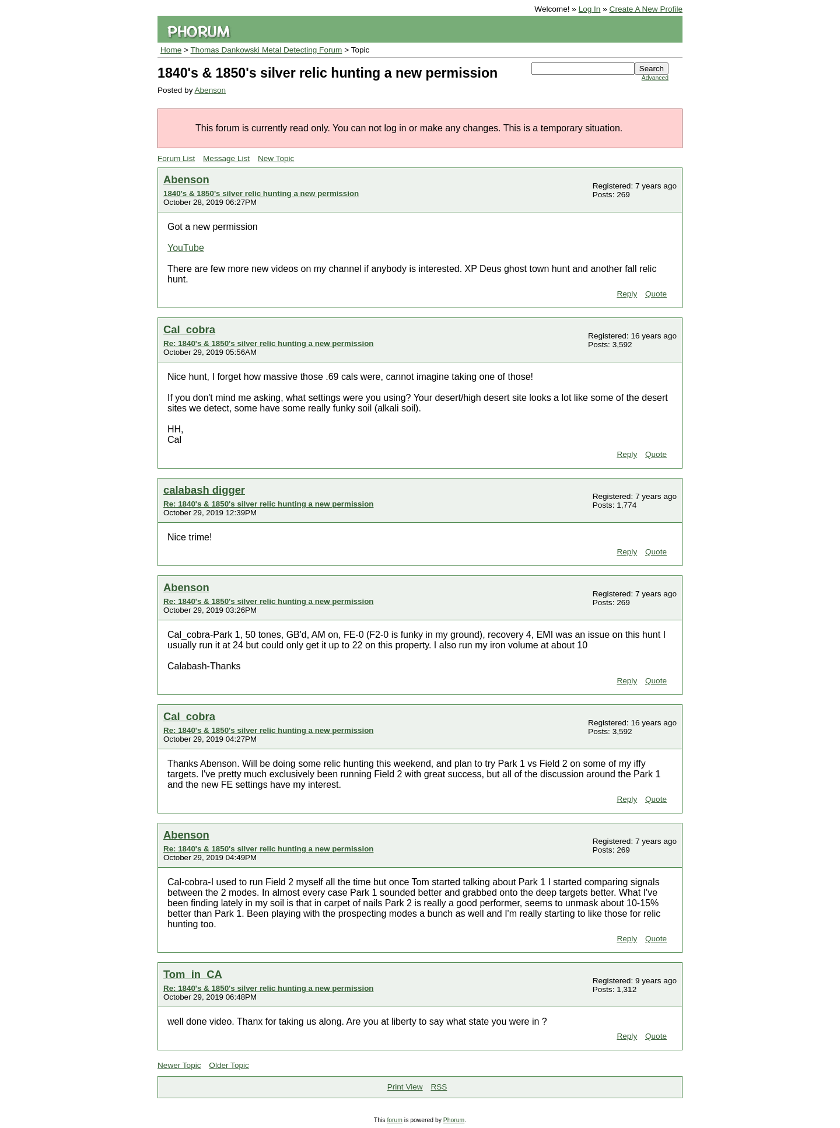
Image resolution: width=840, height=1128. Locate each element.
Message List (226, 158)
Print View (405, 1086)
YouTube (185, 248)
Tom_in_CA (192, 974)
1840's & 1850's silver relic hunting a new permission (261, 193)
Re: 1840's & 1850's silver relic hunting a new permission (268, 343)
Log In (590, 9)
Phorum (453, 1120)
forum (394, 1120)
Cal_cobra (189, 329)
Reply (627, 293)
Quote (656, 293)
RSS (438, 1086)
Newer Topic (179, 1065)
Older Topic (229, 1065)
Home (170, 50)
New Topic (276, 158)
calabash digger (204, 490)
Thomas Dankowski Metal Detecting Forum (266, 50)
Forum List (176, 158)
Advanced (655, 78)
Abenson (210, 90)
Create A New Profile (646, 9)
